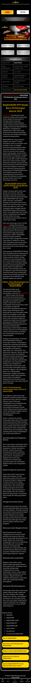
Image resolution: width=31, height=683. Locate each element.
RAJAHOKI (6, 225)
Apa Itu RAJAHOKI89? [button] (9, 638)
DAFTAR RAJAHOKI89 (20, 90)
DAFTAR (14, 680)
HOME (5, 95)
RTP (8, 680)
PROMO (21, 680)
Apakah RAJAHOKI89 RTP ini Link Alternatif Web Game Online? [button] (13, 665)
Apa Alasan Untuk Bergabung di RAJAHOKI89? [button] (13, 644)
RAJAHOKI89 (18, 63)
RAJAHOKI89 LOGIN (13, 95)
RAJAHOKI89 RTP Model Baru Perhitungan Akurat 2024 (15, 19)
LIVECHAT (28, 680)
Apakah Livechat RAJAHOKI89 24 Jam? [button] (15, 651)
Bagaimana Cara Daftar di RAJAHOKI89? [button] (11, 657)
